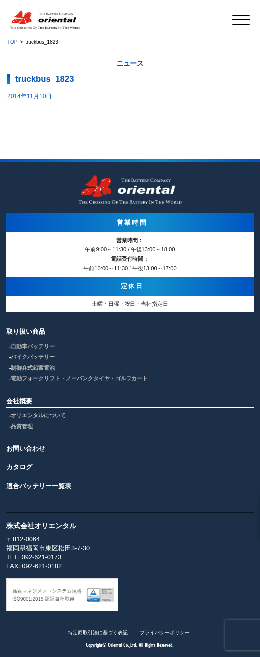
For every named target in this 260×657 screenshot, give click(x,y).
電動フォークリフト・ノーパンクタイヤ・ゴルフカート (79, 378)
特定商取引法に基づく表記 (98, 632)
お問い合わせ (25, 448)
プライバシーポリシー (165, 632)
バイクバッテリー (33, 357)
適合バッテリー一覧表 (38, 486)
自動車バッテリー (33, 346)
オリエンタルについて (38, 415)
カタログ (19, 467)
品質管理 (22, 426)
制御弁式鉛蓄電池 (33, 368)
